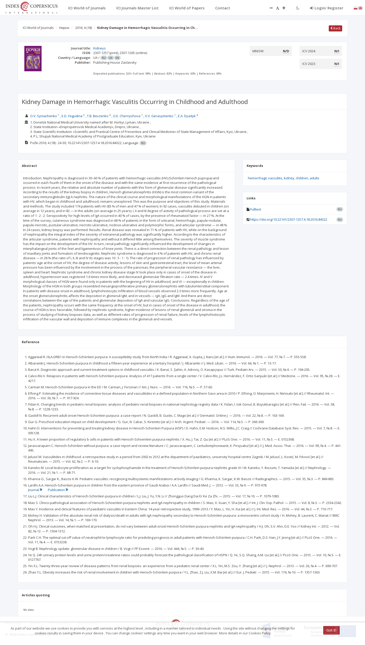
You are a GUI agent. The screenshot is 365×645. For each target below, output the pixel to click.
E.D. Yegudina (72, 116)
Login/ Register (326, 7)
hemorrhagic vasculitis (265, 178)
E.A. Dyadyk (187, 116)
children (302, 178)
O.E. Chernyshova (126, 116)
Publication (58, 489)
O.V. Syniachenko (43, 116)
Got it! (331, 630)
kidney (289, 178)
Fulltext (255, 209)
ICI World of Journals (38, 27)
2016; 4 (83, 27)
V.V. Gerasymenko (159, 116)
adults (314, 178)
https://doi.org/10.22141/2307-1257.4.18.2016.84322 (288, 219)
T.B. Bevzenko (97, 116)
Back (335, 28)
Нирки (64, 27)
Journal (35, 489)
